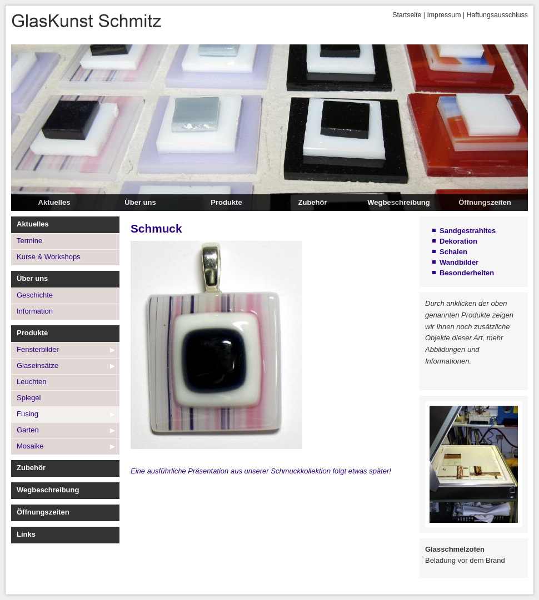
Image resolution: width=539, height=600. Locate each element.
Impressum (444, 15)
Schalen (453, 252)
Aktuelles (54, 202)
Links (26, 534)
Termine (29, 240)
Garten (28, 430)
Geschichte (35, 295)
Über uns (140, 202)
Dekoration (458, 241)
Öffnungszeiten (484, 202)
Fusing (27, 414)
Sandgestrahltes (468, 230)
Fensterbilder (38, 349)
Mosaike (30, 446)
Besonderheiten (467, 273)
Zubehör (312, 202)
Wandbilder (459, 262)
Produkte (226, 202)
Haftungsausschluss (497, 15)
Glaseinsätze (37, 365)
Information (35, 311)
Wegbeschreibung (398, 202)
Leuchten (32, 381)
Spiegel (29, 398)
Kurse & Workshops (49, 257)
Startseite (406, 15)
